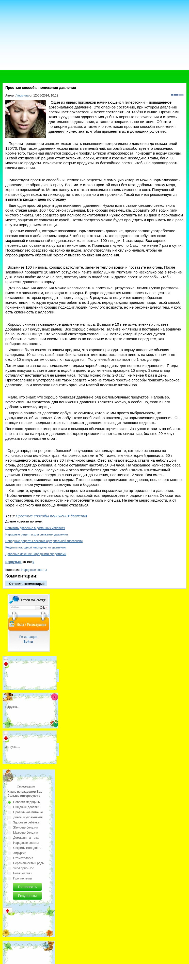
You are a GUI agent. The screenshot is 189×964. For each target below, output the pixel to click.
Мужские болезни (25, 832)
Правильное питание (28, 812)
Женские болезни (25, 827)
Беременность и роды (28, 863)
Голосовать (27, 887)
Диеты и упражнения (28, 817)
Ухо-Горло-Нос (23, 868)
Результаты (27, 896)
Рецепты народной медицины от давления (35, 547)
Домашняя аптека (26, 837)
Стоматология (23, 858)
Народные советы (34, 570)
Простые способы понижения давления (51, 516)
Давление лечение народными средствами (35, 554)
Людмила (22, 95)
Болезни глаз (22, 873)
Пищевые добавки (26, 807)
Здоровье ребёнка (26, 822)
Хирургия (19, 853)
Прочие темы (22, 878)
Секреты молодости (27, 848)
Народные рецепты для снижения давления (36, 534)
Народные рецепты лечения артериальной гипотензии (44, 541)
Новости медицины (26, 802)
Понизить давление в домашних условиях (35, 528)
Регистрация (28, 637)
